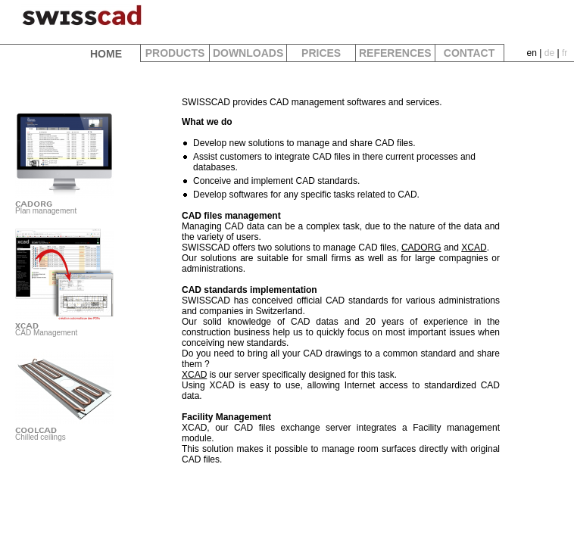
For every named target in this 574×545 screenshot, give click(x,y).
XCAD (473, 247)
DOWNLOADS (248, 53)
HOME (106, 54)
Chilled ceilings (67, 429)
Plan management (67, 203)
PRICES (321, 53)
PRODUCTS (174, 53)
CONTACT (469, 53)
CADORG (421, 247)
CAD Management (67, 325)
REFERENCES (395, 53)
